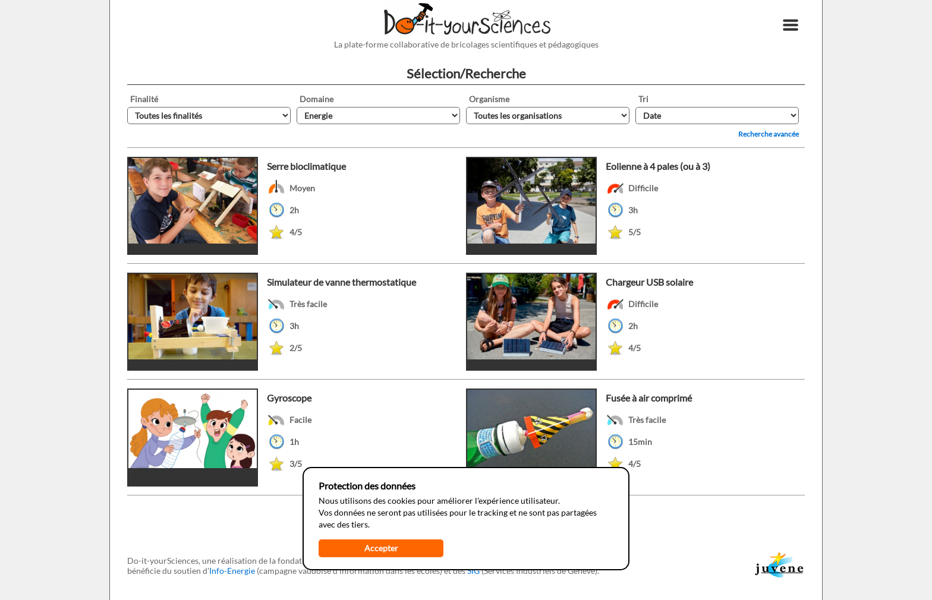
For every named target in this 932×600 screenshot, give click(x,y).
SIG (473, 571)
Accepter (381, 548)
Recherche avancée (768, 134)
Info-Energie (232, 571)
